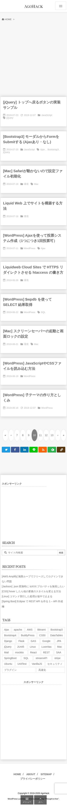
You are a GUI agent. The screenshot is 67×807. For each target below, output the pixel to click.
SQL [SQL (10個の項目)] (26, 658)
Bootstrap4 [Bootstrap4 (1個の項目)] (10, 635)
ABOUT (30, 774)
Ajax (42, 149)
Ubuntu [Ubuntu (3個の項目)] (8, 663)
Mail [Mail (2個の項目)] (6, 652)
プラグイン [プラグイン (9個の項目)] (10, 669)
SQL (43, 312)
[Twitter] (6, 449)
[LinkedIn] (24, 449)
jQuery (9, 117)
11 (40, 435)
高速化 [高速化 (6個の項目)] (42, 669)
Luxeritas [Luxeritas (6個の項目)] (46, 646)
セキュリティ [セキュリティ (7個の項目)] (54, 663)
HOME (17, 774)
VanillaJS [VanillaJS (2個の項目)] (37, 663)
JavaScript (46, 115)
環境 (26, 184)
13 (52, 435)
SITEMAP (46, 774)
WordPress (29, 248)
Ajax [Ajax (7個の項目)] (6, 629)
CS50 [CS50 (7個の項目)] (42, 635)
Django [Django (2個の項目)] (8, 641)
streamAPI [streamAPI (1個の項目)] (41, 658)
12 (46, 435)
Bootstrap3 (53, 149)
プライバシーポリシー (32, 778)
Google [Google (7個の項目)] (46, 641)
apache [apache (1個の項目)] (18, 629)
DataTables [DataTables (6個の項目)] (56, 635)
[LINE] (33, 449)
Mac (36, 184)
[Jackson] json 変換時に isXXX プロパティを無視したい (33, 586)
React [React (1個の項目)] (33, 652)
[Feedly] (52, 449)
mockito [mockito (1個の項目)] (19, 652)
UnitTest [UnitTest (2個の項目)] (22, 663)
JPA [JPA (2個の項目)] (59, 641)
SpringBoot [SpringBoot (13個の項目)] (10, 658)
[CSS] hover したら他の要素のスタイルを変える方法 (31, 591)
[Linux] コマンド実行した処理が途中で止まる (27, 596)
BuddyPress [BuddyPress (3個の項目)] (27, 635)
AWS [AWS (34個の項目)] (30, 629)
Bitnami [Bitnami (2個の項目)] (41, 629)
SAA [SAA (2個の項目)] (58, 652)
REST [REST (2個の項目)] (46, 652)
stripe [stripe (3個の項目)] (57, 658)
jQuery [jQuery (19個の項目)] (7, 646)
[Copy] (61, 449)
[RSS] (42, 449)
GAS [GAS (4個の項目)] (33, 641)
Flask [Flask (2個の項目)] (21, 641)
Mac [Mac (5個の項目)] (59, 646)
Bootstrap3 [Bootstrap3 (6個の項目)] (57, 629)
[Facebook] (15, 449)
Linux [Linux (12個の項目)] (33, 646)
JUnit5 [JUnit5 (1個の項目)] (20, 646)
